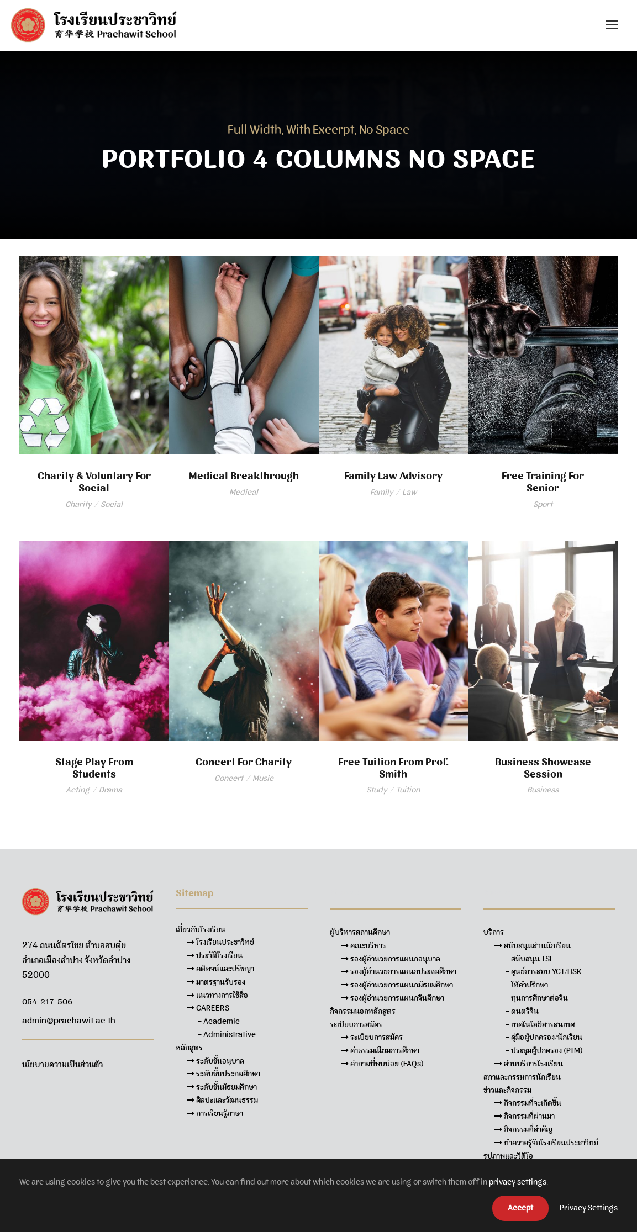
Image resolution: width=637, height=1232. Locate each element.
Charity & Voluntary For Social (94, 481)
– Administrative (227, 1034)
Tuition (408, 789)
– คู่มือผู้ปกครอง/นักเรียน (544, 1037)
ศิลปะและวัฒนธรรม (222, 1100)
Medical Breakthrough (244, 475)
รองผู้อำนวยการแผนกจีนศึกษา (392, 997)
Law (409, 492)
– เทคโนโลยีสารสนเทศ (540, 1024)
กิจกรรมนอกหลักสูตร (363, 1011)
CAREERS (208, 1007)
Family (381, 492)
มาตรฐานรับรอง (216, 981)
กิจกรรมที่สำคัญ (523, 1129)
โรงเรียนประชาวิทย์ (220, 942)
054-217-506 (47, 1002)
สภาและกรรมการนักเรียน (522, 1076)
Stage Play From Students (94, 767)
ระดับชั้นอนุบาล (215, 1060)
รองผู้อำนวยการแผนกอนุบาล (390, 958)
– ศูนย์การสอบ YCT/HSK (544, 971)
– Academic (219, 1021)
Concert (228, 778)
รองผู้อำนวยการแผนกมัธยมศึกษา (397, 984)
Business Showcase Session (543, 767)
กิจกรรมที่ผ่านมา (524, 1116)
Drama (110, 789)
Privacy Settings (589, 1207)
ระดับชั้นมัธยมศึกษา (222, 1086)
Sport (542, 504)
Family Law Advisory (393, 475)
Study (376, 789)
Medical (243, 492)
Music (262, 778)
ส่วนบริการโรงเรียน (528, 1063)
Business (543, 789)
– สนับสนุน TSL (530, 958)
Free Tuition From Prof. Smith (393, 767)
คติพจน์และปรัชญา (220, 968)
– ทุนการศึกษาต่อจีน (537, 997)
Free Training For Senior (543, 481)
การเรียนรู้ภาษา (215, 1113)
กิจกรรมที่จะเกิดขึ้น (527, 1102)
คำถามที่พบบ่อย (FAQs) (382, 1063)
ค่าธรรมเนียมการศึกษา (380, 1050)
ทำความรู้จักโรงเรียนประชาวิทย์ (546, 1142)
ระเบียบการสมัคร (372, 1037)
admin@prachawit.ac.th (68, 1020)
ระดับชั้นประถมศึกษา (223, 1073)
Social (112, 504)
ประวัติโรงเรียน (215, 955)
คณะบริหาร (363, 945)
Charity (78, 504)
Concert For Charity (244, 761)
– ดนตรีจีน (522, 1011)
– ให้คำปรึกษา (527, 984)
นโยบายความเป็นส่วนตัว (62, 1064)
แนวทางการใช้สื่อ (217, 995)
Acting (78, 789)
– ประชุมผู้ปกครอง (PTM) (544, 1050)
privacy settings (517, 1181)
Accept (520, 1207)
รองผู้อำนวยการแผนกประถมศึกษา (398, 971)
